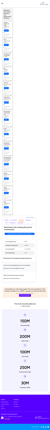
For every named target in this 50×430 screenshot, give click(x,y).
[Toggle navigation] (2, 3)
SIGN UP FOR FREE (25, 295)
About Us (16, 402)
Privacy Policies (4, 402)
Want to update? (30, 217)
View (6, 30)
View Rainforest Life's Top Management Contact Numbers (19, 233)
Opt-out (3, 408)
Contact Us (16, 406)
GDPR (2, 406)
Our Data (16, 404)
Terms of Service (5, 404)
